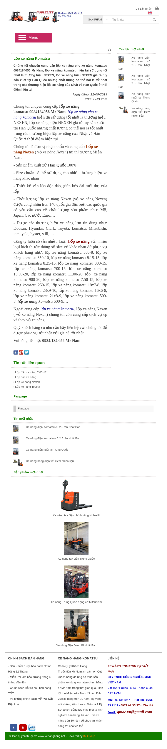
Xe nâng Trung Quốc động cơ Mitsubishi (76, 602)
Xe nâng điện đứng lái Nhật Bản (76, 645)
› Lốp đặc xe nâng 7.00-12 (30, 372)
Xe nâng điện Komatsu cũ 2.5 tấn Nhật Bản (53, 427)
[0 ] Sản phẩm (143, 8)
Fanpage (23, 408)
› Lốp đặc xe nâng (24, 377)
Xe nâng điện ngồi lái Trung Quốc (141, 97)
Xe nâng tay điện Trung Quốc (76, 558)
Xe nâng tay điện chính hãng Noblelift (76, 515)
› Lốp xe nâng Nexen (26, 382)
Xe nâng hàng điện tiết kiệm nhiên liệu (141, 112)
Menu (33, 37)
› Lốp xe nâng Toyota (26, 386)
